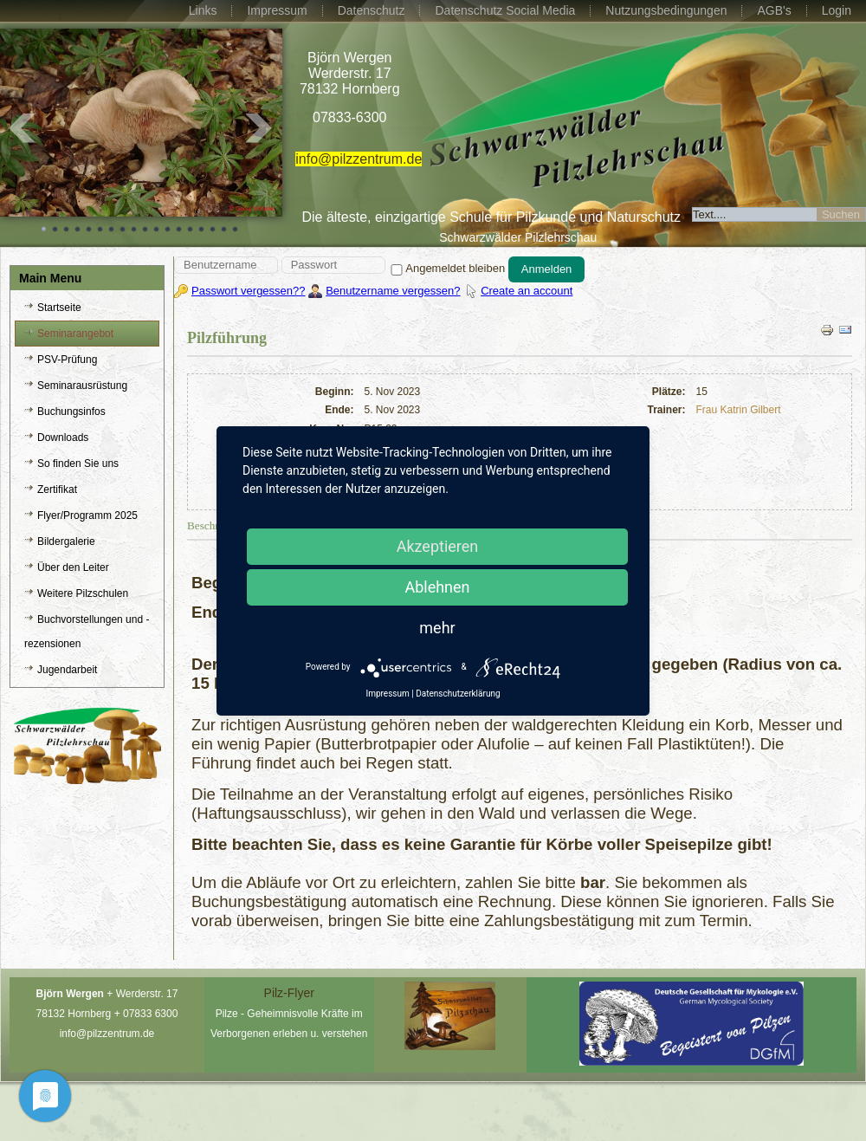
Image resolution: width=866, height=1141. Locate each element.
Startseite (59, 307)
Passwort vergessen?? (248, 290)
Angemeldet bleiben (446, 268)
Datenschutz (371, 10)
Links (203, 10)
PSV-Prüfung (67, 359)
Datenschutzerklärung (458, 693)
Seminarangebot (75, 333)
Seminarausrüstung (82, 385)
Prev (22, 128)
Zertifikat (57, 489)
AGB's (774, 10)
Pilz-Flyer (289, 993)
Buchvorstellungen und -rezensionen (86, 631)
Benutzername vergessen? (393, 290)
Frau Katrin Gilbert (738, 410)
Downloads (62, 437)
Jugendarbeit (67, 670)
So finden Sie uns (78, 463)
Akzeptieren (438, 546)
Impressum (277, 10)
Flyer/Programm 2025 (87, 515)
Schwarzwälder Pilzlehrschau (518, 237)
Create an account (526, 290)
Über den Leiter (73, 567)
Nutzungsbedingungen (666, 10)
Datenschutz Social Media (505, 10)
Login (836, 10)
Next (260, 128)
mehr (437, 628)
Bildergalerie (66, 541)
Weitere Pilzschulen (82, 593)
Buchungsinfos (71, 411)
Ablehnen (436, 587)
